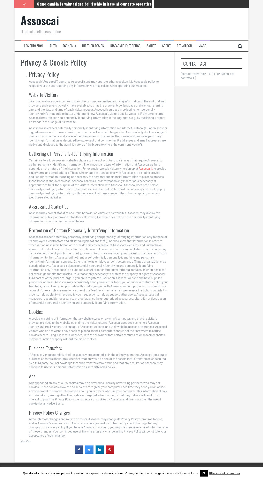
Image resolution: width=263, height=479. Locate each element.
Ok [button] (204, 473)
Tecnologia (185, 46)
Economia (69, 46)
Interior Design (93, 46)
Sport (166, 46)
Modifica (26, 441)
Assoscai (40, 20)
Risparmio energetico (125, 46)
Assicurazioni (34, 46)
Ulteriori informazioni (224, 473)
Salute (151, 46)
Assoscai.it (146, 168)
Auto (53, 46)
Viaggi (203, 46)
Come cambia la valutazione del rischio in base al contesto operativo (94, 4)
